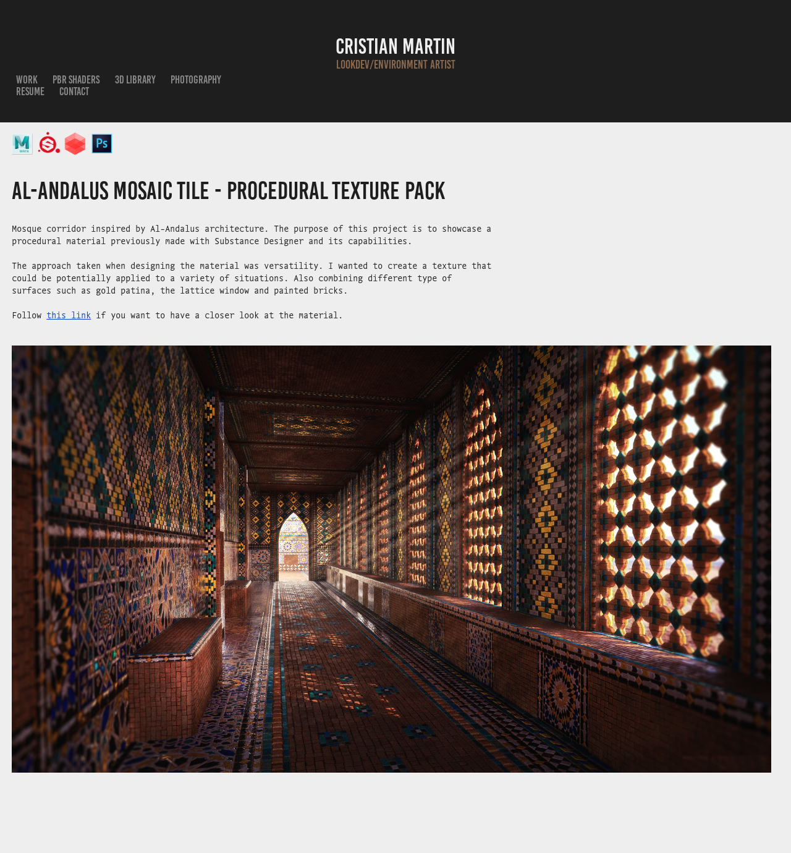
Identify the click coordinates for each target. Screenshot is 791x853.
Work (27, 80)
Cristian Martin (395, 46)
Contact (74, 91)
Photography (196, 80)
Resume (30, 91)
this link (68, 314)
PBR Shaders (76, 80)
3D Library (135, 80)
